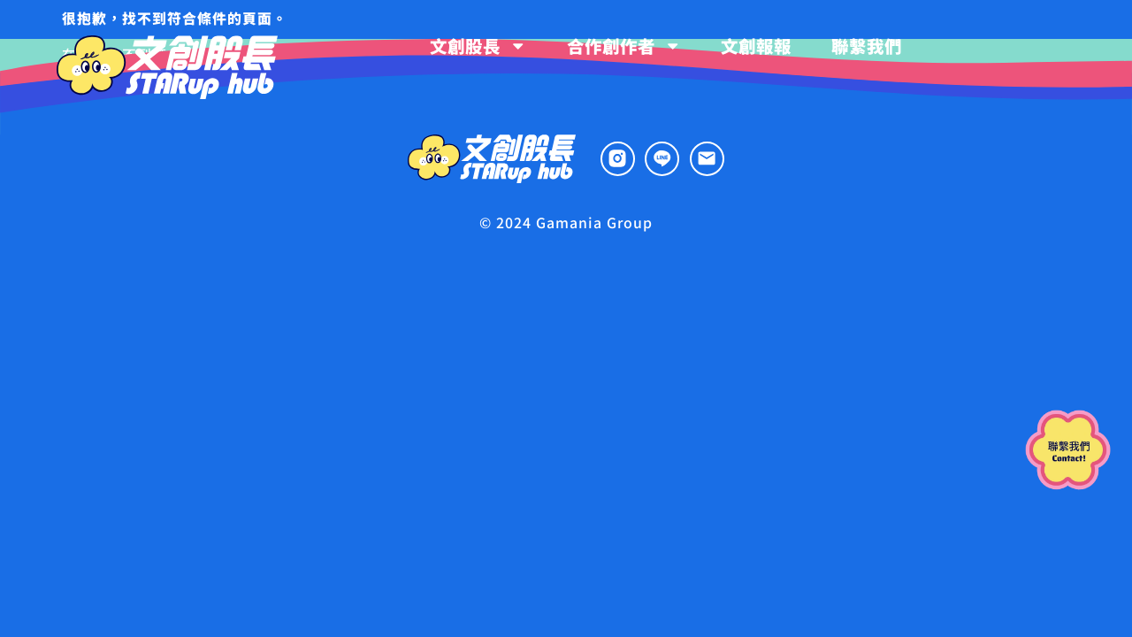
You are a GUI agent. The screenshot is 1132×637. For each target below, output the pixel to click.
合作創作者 (624, 45)
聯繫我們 (866, 45)
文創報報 (756, 45)
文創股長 (478, 45)
